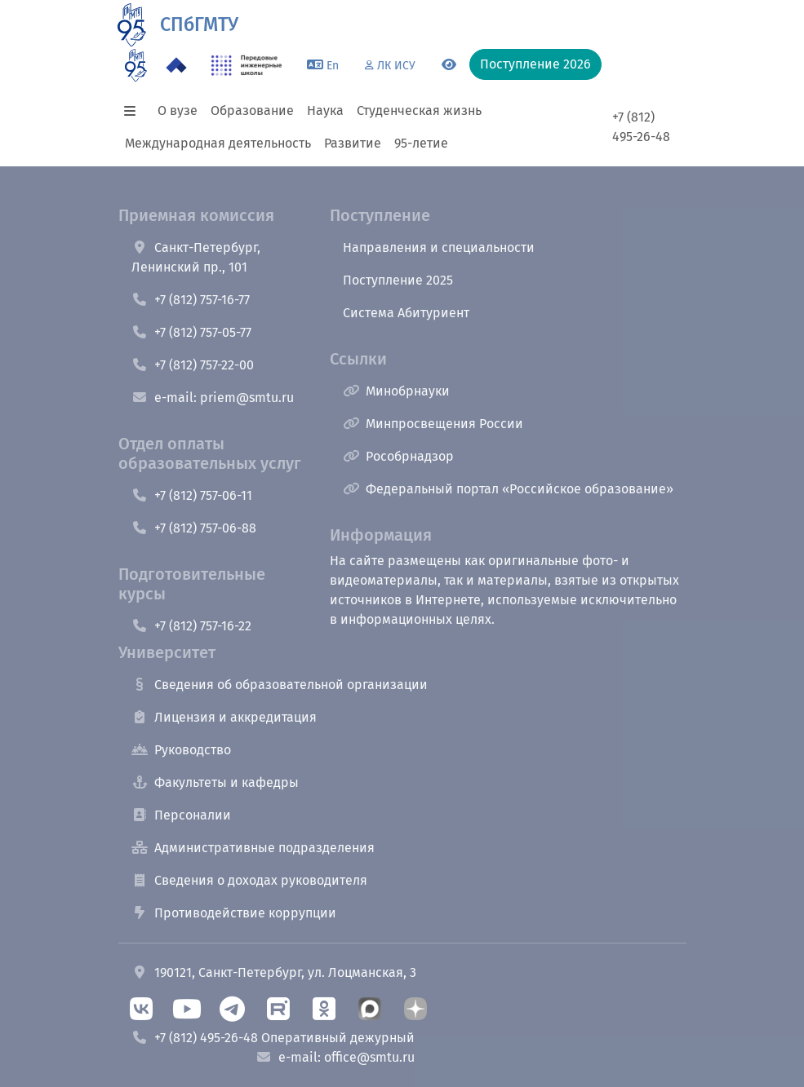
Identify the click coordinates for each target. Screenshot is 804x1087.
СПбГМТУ (199, 24)
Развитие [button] (352, 143)
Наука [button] (325, 110)
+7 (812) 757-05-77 (191, 332)
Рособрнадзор (398, 456)
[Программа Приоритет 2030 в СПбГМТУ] (176, 65)
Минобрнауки (396, 391)
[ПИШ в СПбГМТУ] (247, 65)
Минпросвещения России (433, 423)
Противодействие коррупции (233, 913)
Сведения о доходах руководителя (249, 880)
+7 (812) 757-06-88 (193, 528)
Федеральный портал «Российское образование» (508, 489)
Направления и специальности (439, 247)
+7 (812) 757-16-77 (190, 299)
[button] (134, 111)
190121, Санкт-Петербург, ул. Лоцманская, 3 (273, 972)
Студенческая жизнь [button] (419, 110)
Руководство (181, 750)
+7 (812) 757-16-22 (191, 626)
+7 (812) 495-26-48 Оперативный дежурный (273, 1037)
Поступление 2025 (398, 280)
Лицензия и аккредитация (224, 717)
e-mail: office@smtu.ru (335, 1057)
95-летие (421, 143)
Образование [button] (252, 110)
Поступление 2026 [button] (535, 64)
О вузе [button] (178, 110)
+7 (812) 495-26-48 (641, 126)
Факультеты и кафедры (215, 782)
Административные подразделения (253, 847)
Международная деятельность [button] (218, 143)
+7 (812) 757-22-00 (192, 365)
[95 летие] (135, 65)
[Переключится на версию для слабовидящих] (449, 65)
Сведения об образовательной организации (279, 684)
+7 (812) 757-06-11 (191, 495)
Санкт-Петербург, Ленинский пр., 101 (195, 257)
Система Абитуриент (406, 312)
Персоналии (181, 815)
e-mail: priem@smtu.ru (212, 397)
